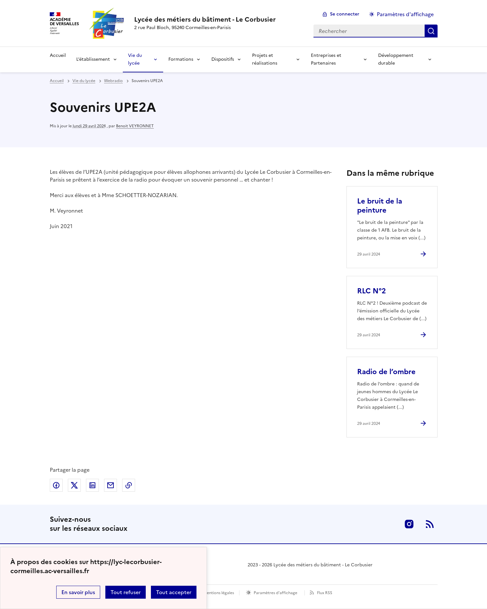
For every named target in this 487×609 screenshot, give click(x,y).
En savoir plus (78, 592)
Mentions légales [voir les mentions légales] (218, 593)
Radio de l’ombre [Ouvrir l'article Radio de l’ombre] (386, 371)
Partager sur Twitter (74, 485)
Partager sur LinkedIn (92, 485)
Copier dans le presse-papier (128, 485)
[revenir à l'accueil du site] (205, 19)
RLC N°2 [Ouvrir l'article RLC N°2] (371, 291)
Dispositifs (222, 59)
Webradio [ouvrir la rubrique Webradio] (113, 81)
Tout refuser (126, 592)
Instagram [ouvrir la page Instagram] (409, 524)
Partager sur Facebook (56, 485)
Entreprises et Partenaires (326, 59)
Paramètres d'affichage (275, 593)
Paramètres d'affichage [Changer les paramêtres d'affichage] (405, 14)
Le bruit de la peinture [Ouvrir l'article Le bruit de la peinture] (379, 205)
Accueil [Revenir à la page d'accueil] (58, 55)
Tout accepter (173, 592)
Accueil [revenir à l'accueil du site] (57, 81)
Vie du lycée (135, 59)
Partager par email (110, 485)
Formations (180, 59)
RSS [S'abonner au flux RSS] (430, 524)
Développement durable (395, 59)
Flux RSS (324, 593)
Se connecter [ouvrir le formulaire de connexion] (344, 14)
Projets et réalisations (264, 59)
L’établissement (93, 59)
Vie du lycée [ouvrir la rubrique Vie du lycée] (83, 81)
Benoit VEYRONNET (135, 126)
